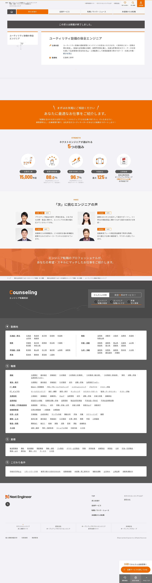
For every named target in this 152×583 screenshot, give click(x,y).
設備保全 (108, 430)
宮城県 (52, 369)
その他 (12, 462)
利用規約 (25, 571)
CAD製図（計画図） (76, 409)
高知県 (123, 379)
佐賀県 (107, 384)
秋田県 (60, 369)
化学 (117, 482)
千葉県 (60, 377)
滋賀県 (99, 369)
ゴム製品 (60, 482)
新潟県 (28, 384)
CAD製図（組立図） (94, 409)
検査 (75, 457)
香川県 (107, 379)
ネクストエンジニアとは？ (104, 3)
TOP (93, 530)
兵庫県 (123, 369)
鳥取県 (99, 377)
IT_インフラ (15, 425)
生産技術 (13, 430)
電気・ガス (33, 485)
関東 (11, 377)
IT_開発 (13, 420)
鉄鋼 (84, 482)
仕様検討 (34, 409)
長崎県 (115, 384)
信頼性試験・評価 (51, 434)
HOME (11, 11)
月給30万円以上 (15, 505)
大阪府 (115, 369)
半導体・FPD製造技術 (18, 439)
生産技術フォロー (37, 411)
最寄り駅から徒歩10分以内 (50, 505)
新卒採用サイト (90, 3)
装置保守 (97, 439)
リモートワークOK (31, 505)
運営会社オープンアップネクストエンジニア (58, 561)
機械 (11, 409)
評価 (75, 448)
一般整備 (47, 443)
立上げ (61, 430)
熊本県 (123, 384)
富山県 (36, 384)
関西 (83, 369)
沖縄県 (117, 386)
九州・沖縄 (85, 384)
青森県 (36, 369)
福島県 (36, 372)
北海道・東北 (15, 369)
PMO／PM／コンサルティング (58, 420)
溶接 (62, 457)
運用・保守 (64, 425)
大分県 (131, 384)
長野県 (68, 384)
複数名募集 (97, 505)
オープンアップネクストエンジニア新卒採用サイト (93, 561)
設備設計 (44, 430)
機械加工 (34, 457)
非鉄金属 (92, 482)
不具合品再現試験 (107, 434)
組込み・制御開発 (37, 420)
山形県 (28, 372)
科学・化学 (14, 448)
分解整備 (56, 443)
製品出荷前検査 (76, 434)
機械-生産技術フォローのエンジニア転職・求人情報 (29, 302)
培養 (81, 448)
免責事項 (35, 571)
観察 (102, 448)
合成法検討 (45, 448)
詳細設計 (53, 409)
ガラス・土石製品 (73, 482)
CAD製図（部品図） (111, 409)
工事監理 (96, 452)
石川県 (44, 384)
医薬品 (110, 482)
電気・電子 (14, 416)
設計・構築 (53, 425)
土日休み (107, 505)
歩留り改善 (98, 430)
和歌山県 (100, 372)
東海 (11, 388)
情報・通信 (50, 482)
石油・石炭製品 (127, 482)
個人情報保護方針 (11, 571)
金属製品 (101, 482)
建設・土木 (14, 485)
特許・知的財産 (47, 462)
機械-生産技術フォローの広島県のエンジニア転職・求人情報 (64, 302)
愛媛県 (115, 379)
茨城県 (28, 377)
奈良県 (131, 369)
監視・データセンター (109, 425)
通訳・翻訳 (35, 462)
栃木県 (36, 377)
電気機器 (30, 482)
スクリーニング (91, 448)
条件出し (44, 439)
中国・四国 (85, 377)
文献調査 (34, 448)
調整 (56, 457)
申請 (88, 452)
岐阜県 (28, 388)
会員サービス (64, 11)
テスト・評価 (105, 420)
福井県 (52, 384)
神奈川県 (37, 379)
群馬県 (44, 377)
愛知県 (44, 388)
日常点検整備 (36, 443)
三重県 (52, 388)
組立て (43, 457)
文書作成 (74, 462)
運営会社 (117, 3)
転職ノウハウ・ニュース (96, 11)
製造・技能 (14, 457)
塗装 (68, 457)
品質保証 (13, 434)
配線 (50, 457)
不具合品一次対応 (91, 434)
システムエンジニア (79, 420)
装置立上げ (87, 439)
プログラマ (93, 420)
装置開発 (34, 439)
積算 (81, 452)
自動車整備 (14, 443)
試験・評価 (132, 409)
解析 (123, 409)
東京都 (28, 379)
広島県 (123, 377)
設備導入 (53, 430)
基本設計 (44, 409)
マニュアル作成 (62, 462)
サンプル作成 (56, 448)
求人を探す (32, 11)
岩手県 (44, 369)
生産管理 (70, 430)
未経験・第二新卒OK (82, 505)
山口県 (131, 377)
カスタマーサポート (90, 425)
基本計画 (34, 452)
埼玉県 (52, 377)
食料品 (23, 485)
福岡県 (99, 384)
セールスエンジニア (38, 425)
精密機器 (40, 482)
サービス (43, 485)
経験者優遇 (67, 505)
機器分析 (67, 448)
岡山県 (115, 377)
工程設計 (34, 430)
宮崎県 (99, 386)
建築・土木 (14, 452)
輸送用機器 (14, 482)
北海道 (28, 369)
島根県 (107, 377)
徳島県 (99, 379)
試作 (70, 416)
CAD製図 (62, 409)
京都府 (107, 369)
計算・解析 (73, 452)
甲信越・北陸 (15, 384)
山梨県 (60, 384)
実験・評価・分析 (62, 439)
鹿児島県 (108, 386)
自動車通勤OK (128, 505)
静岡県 (36, 388)
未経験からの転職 (129, 11)
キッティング (75, 425)
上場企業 (116, 505)
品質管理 (64, 434)
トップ (9, 302)
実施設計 (53, 452)
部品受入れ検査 (36, 434)
